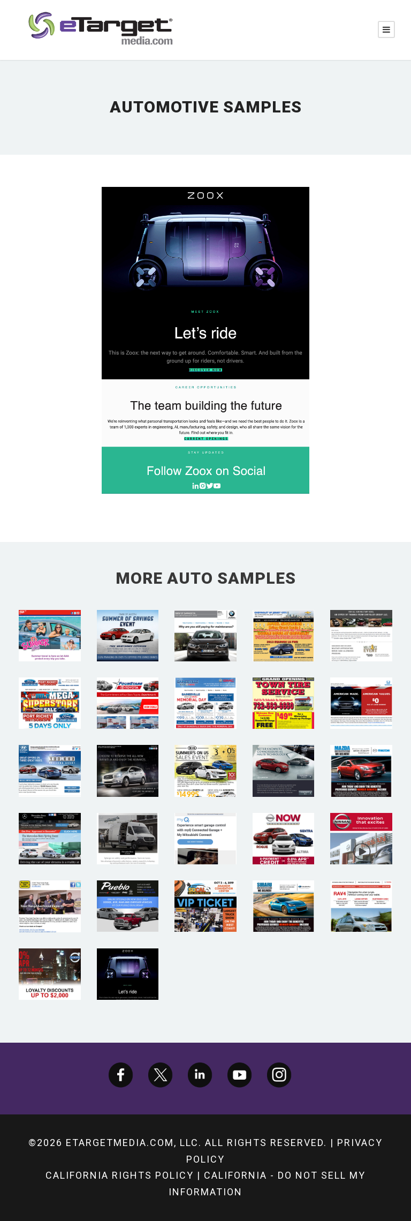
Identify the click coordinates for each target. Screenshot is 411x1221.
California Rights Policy (119, 1175)
